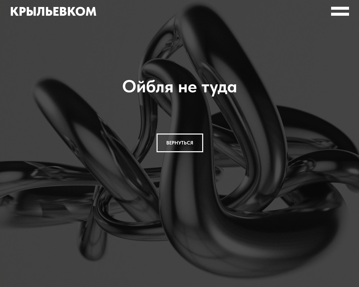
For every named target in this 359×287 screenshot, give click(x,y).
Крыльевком (53, 11)
